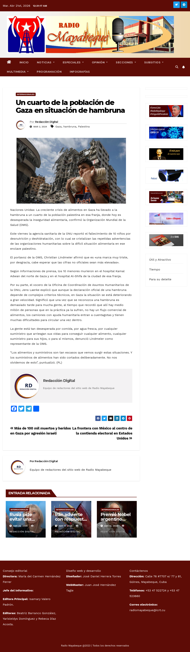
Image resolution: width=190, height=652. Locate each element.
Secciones (126, 62)
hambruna (69, 126)
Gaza (58, 126)
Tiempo (154, 269)
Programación (49, 71)
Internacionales (26, 94)
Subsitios (154, 62)
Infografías (80, 71)
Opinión (100, 62)
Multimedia (18, 71)
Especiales (73, 62)
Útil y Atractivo (160, 259)
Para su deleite (160, 279)
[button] (176, 67)
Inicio (24, 62)
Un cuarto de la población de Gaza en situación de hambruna (70, 106)
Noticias (46, 62)
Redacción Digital (46, 122)
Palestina (84, 126)
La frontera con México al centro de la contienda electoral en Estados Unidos (102, 433)
